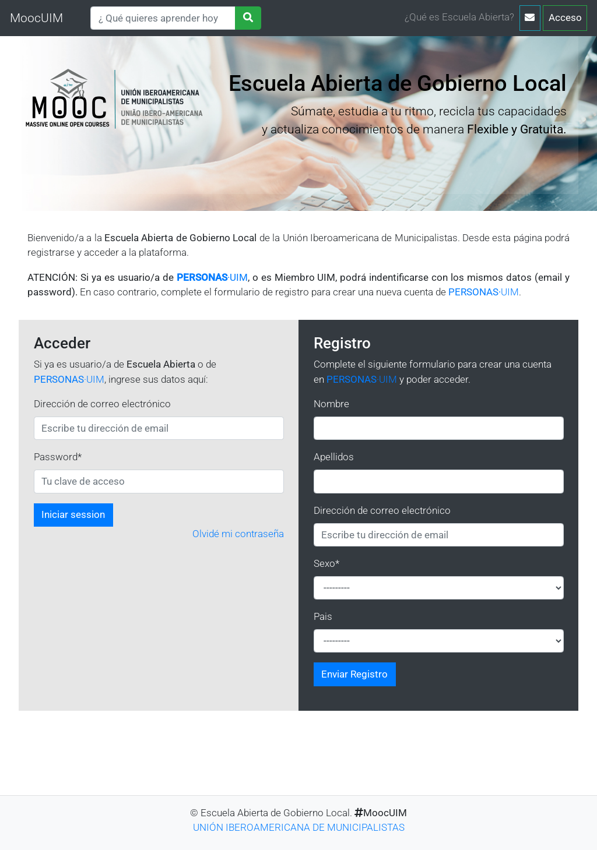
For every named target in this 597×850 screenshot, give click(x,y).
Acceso (565, 17)
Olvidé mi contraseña (238, 533)
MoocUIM (36, 17)
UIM (483, 292)
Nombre (331, 404)
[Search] (163, 18)
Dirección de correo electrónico (102, 404)
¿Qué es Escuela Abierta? (459, 17)
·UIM (212, 277)
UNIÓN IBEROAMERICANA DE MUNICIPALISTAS (299, 827)
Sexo (326, 563)
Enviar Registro (354, 674)
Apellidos (334, 457)
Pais (323, 616)
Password (58, 457)
